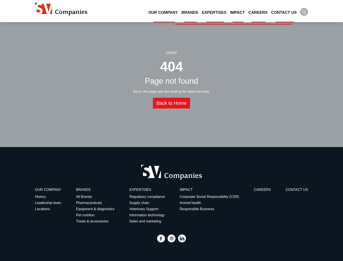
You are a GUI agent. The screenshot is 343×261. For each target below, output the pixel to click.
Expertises (214, 12)
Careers (258, 12)
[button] (304, 14)
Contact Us (284, 12)
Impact (237, 12)
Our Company (163, 12)
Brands (190, 12)
